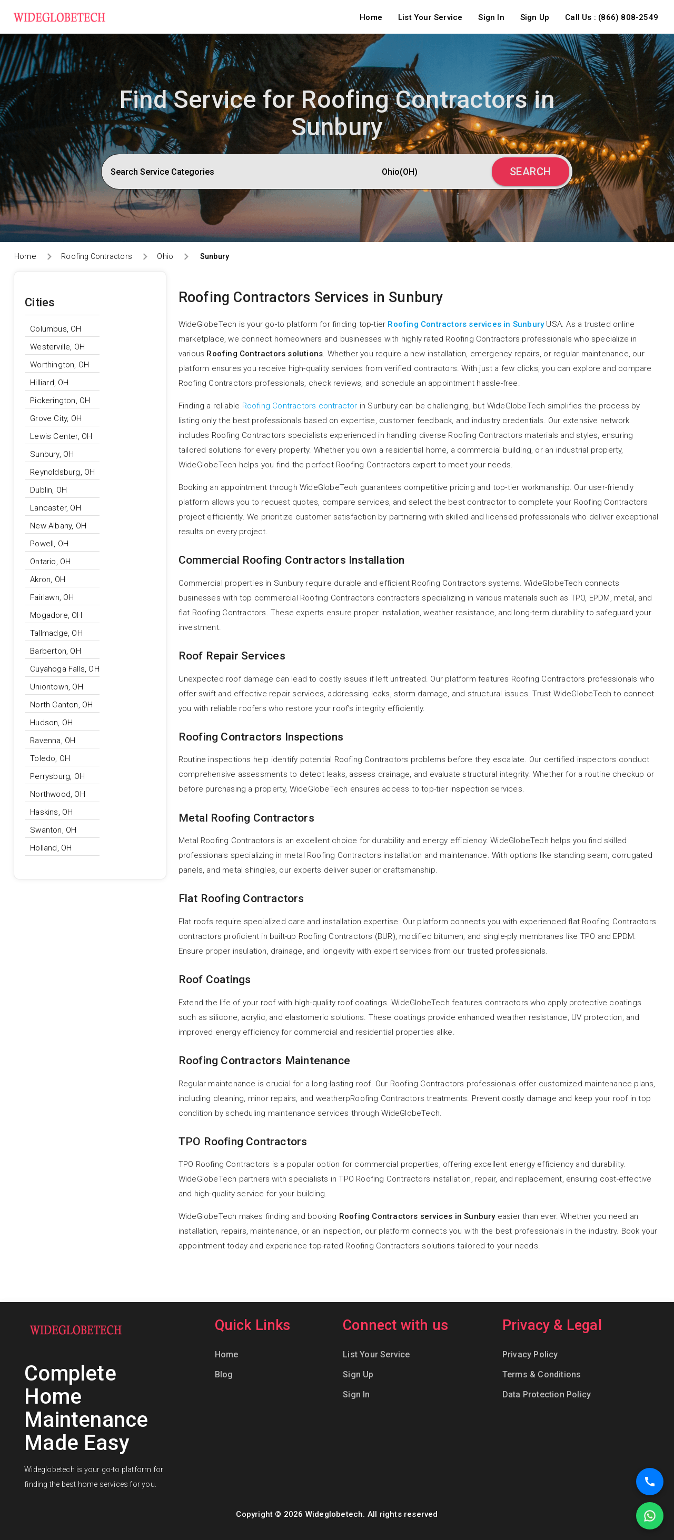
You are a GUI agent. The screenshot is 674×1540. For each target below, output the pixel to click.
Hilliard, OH (49, 382)
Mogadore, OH (56, 615)
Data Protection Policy (546, 1394)
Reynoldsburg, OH (62, 472)
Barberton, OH (55, 651)
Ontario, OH (50, 561)
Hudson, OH (51, 722)
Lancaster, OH (55, 508)
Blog (224, 1374)
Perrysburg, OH (57, 776)
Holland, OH (51, 848)
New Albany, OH (58, 526)
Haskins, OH (51, 812)
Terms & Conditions (541, 1374)
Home (371, 17)
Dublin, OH (48, 490)
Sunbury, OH (52, 454)
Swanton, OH (53, 830)
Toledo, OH (50, 758)
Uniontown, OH (56, 687)
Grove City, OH (56, 418)
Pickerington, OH (60, 400)
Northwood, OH (57, 794)
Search (530, 171)
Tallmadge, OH (56, 633)
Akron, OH (47, 579)
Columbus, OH (55, 329)
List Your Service (430, 17)
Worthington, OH (59, 364)
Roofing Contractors (96, 256)
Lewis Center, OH (61, 436)
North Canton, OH (61, 704)
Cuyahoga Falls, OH (65, 669)
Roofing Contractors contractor (300, 406)
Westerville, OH (57, 347)
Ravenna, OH (52, 740)
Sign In (491, 17)
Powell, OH (49, 543)
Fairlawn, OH (52, 597)
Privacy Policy (530, 1354)
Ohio (165, 256)
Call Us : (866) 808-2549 (611, 17)
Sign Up (534, 17)
